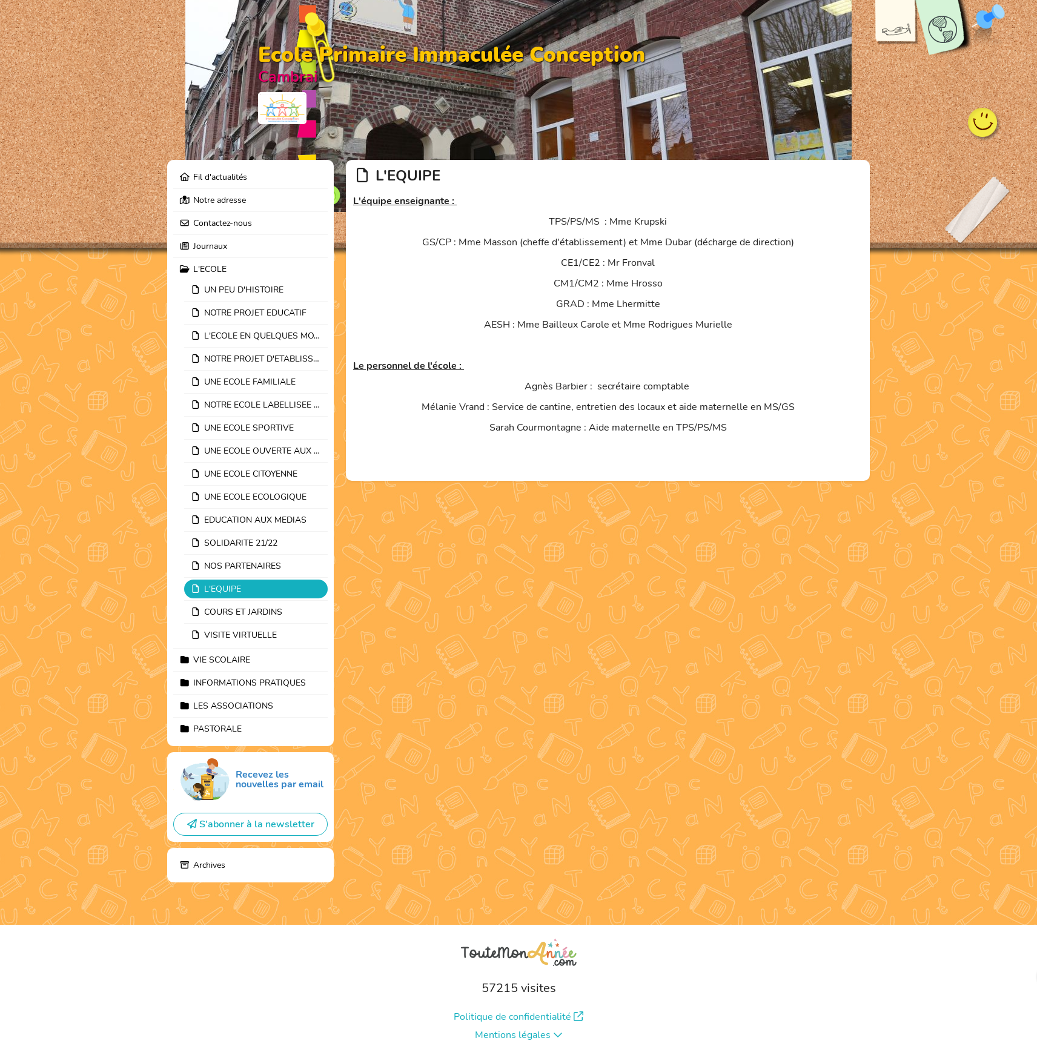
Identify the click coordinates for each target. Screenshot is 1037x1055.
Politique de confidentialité (518, 1017)
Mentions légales (519, 1035)
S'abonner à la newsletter (250, 824)
